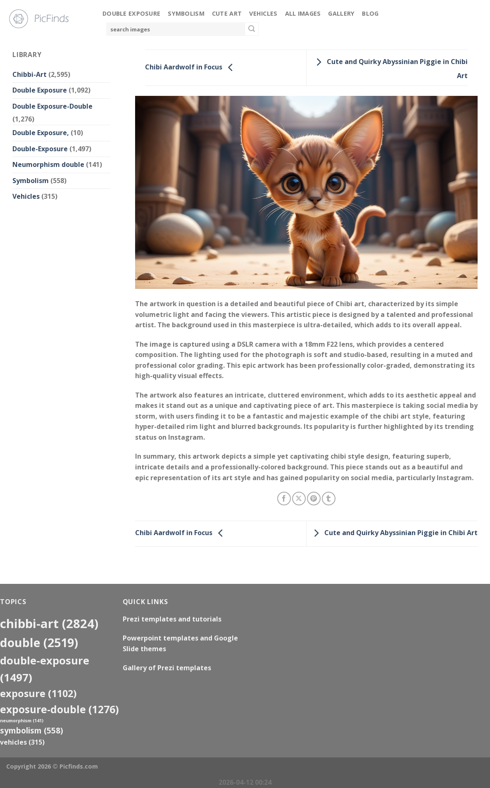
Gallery (341, 13)
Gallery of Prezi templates (167, 667)
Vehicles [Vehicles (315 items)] (22, 742)
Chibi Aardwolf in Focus (191, 66)
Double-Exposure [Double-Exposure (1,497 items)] (44, 668)
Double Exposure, (40, 132)
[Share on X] (299, 498)
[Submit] (252, 29)
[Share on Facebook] (284, 498)
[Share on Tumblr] (328, 498)
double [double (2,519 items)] (39, 642)
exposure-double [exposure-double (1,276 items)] (59, 709)
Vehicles (263, 13)
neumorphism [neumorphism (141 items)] (21, 721)
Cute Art (227, 13)
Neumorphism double (48, 164)
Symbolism (186, 13)
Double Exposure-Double (52, 106)
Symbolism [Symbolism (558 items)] (31, 730)
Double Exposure (131, 13)
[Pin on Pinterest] (314, 498)
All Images (303, 13)
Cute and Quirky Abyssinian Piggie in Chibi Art (393, 533)
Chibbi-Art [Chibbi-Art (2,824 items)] (49, 623)
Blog (370, 13)
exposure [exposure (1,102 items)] (38, 693)
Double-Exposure (40, 148)
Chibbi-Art (29, 74)
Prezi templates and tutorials (172, 619)
